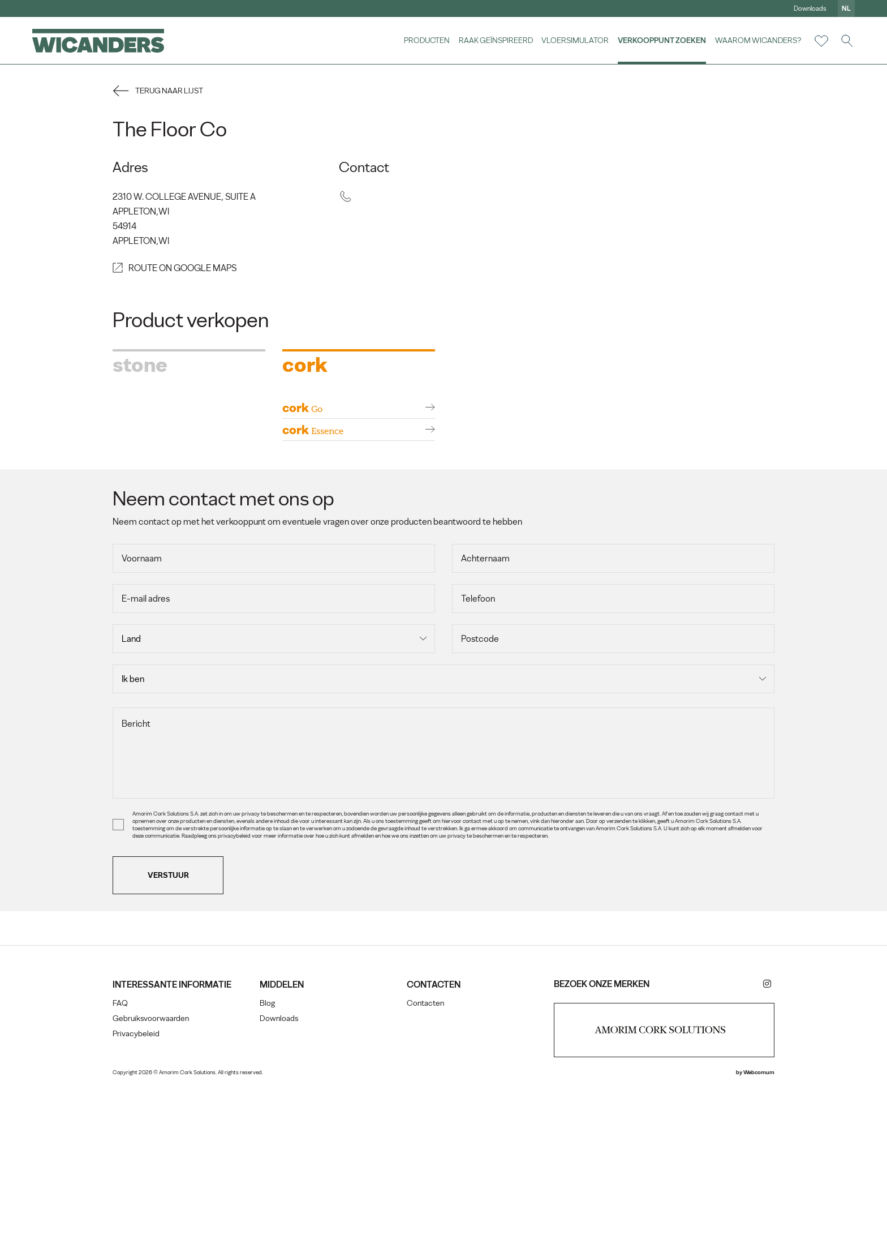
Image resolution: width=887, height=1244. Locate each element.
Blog (270, 1159)
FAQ (126, 1170)
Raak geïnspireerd (494, 40)
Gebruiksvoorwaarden (157, 1185)
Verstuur (174, 1031)
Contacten (426, 1159)
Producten (425, 40)
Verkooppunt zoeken (660, 40)
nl (844, 8)
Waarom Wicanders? (756, 40)
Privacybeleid (142, 1201)
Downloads (808, 8)
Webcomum (752, 1229)
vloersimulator (574, 40)
